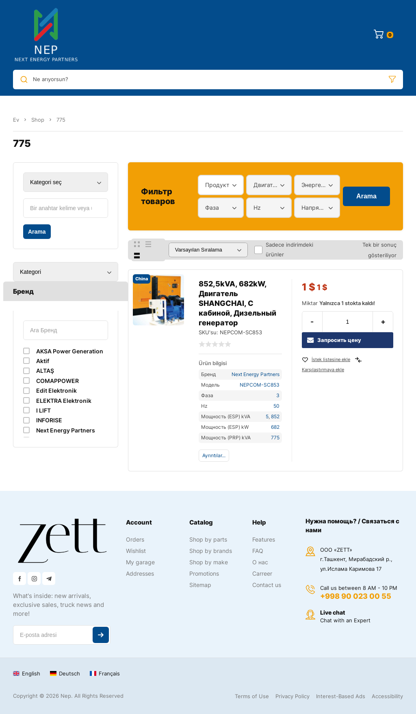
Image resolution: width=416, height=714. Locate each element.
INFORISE (49, 420)
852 (275, 416)
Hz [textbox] (257, 207)
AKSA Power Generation (69, 351)
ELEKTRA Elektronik (63, 400)
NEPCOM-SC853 (260, 385)
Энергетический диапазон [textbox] (315, 184)
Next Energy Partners (65, 430)
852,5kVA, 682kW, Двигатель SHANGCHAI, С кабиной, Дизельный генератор (237, 303)
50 (276, 406)
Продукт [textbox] (217, 184)
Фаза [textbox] (212, 207)
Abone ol (101, 635)
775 (275, 437)
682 (275, 427)
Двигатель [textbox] (267, 184)
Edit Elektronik (56, 390)
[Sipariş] (208, 250)
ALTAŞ (45, 370)
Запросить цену (334, 340)
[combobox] (220, 185)
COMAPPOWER (57, 380)
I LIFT (43, 410)
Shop (37, 119)
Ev (16, 119)
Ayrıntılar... (213, 455)
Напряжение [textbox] (315, 207)
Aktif (42, 360)
